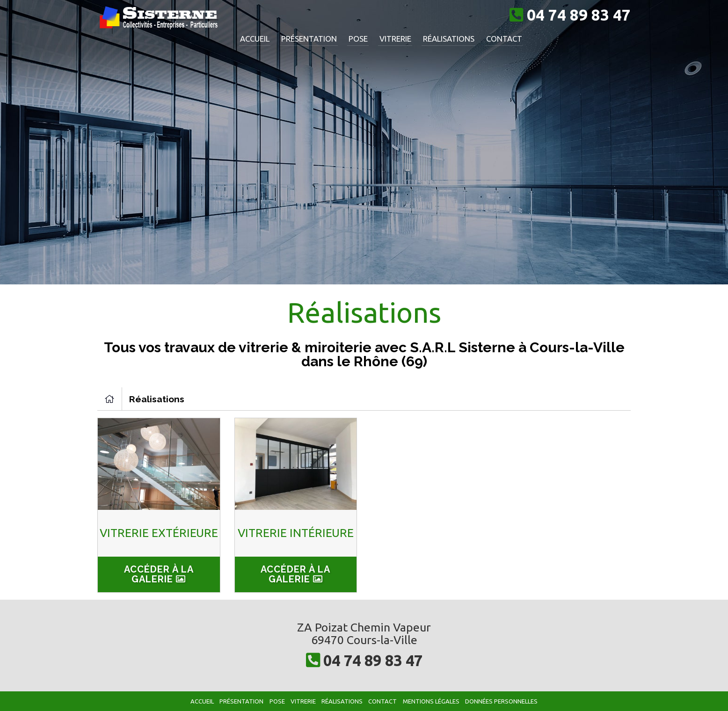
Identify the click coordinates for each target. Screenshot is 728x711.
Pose (352, 37)
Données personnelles (504, 701)
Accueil (254, 37)
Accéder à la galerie (159, 574)
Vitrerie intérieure (296, 533)
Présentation (306, 37)
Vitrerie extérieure (159, 533)
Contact (491, 37)
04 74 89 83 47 (373, 660)
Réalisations (438, 37)
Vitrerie (387, 37)
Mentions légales (433, 701)
